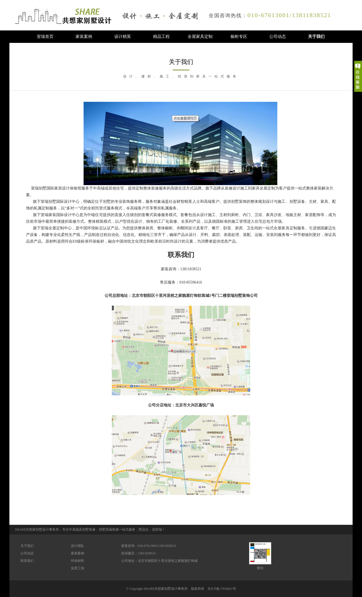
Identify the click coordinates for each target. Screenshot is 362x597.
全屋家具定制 (200, 36)
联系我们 (27, 561)
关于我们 (316, 36)
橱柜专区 (239, 36)
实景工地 (77, 568)
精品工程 (161, 36)
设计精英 (122, 36)
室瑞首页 (45, 36)
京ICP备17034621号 (222, 589)
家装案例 (84, 36)
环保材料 (77, 561)
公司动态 (277, 36)
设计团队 (77, 546)
